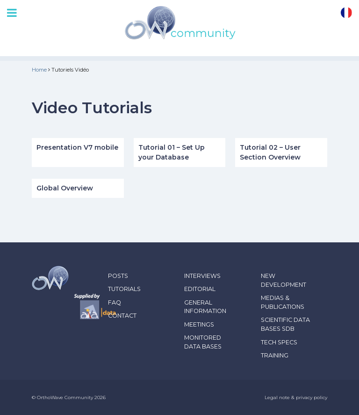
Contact (122, 315)
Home (39, 69)
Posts (118, 275)
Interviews (202, 275)
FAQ (114, 302)
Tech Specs (279, 342)
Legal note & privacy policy (296, 397)
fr (346, 12)
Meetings (199, 324)
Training (274, 355)
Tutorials (124, 288)
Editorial (199, 288)
